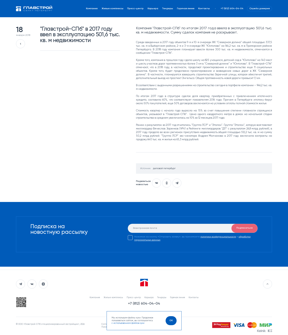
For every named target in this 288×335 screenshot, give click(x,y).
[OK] (171, 320)
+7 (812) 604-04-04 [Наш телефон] (232, 8)
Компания (92, 8)
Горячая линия (185, 8)
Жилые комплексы (112, 8)
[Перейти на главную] (34, 8)
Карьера (153, 8)
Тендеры (167, 8)
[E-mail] (193, 228)
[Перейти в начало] (267, 284)
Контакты (204, 8)
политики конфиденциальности (218, 237)
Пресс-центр (135, 8)
